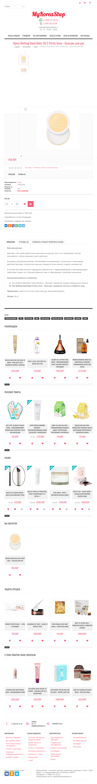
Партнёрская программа (56, 755)
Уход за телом (54, 35)
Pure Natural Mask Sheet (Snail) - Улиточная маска (60, 625)
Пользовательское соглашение (13, 744)
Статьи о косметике (36, 747)
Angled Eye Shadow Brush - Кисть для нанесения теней (15, 494)
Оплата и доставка (13, 748)
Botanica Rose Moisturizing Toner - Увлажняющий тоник (15, 691)
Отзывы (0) (22, 174)
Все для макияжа (41, 35)
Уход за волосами (68, 35)
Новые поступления (59, 747)
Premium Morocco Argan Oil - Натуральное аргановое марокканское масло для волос (82, 362)
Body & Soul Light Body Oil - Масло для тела (37, 363)
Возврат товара (12, 757)
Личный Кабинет (79, 737)
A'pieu (35, 46)
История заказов (80, 740)
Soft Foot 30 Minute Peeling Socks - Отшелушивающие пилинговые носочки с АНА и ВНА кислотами (15, 428)
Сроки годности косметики (34, 743)
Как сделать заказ (13, 740)
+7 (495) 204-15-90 (49, 23)
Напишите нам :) (57, 723)
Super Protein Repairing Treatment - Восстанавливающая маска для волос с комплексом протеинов (37, 429)
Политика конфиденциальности (14, 753)
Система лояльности (36, 751)
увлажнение (68, 318)
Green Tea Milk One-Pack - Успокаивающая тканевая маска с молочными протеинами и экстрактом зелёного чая (59, 429)
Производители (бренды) (57, 738)
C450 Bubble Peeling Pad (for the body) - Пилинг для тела (60, 691)
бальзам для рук (57, 318)
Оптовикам (55, 751)
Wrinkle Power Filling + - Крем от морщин (15, 625)
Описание (11, 174)
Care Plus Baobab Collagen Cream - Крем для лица (82, 691)
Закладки (77, 743)
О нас (30, 760)
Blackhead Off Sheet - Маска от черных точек (37, 625)
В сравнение (21, 508)
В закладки (25, 204)
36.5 (21, 318)
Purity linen (29, 318)
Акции (53, 759)
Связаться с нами (35, 754)
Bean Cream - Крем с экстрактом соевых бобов (60, 494)
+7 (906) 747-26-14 (50, 20)
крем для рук (45, 318)
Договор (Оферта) (13, 737)
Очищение (28, 35)
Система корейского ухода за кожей (36, 738)
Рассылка (77, 746)
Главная (17, 46)
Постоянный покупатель (79, 2)
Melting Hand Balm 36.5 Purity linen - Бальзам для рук (15, 560)
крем (36, 318)
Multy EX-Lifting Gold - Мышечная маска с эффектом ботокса (82, 625)
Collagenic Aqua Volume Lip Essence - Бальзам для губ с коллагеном (37, 691)
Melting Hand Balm (11, 318)
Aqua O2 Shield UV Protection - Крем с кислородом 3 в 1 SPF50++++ (37, 494)
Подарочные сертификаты (56, 743)
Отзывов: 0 (29, 167)
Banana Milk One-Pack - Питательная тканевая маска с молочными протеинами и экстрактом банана (82, 428)
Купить (10, 377)
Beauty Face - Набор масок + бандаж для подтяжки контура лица (82, 494)
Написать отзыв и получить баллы (47, 167)
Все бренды (81, 35)
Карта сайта (33, 757)
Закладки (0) (84, 2)
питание (78, 318)
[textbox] (15, 6)
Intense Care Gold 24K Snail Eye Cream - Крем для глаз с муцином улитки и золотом (15, 362)
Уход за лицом (17, 35)
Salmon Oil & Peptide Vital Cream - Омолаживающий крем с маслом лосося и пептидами (60, 362)
